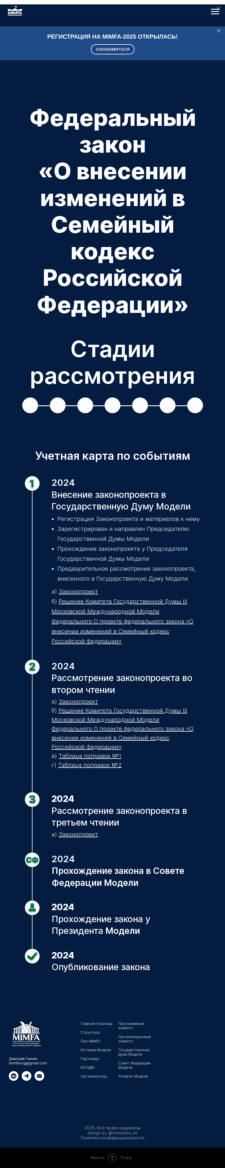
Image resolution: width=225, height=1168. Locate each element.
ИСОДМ (87, 1067)
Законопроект (78, 591)
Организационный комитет (134, 1039)
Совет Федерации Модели (134, 1065)
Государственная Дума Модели (133, 1052)
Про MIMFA (90, 1041)
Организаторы (94, 1076)
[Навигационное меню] (215, 12)
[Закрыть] (218, 31)
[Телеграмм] (26, 1079)
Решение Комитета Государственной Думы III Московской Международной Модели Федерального (119, 611)
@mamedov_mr (123, 1132)
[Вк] (13, 1079)
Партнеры (90, 1058)
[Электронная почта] (39, 1079)
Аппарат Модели (133, 1076)
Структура (90, 1032)
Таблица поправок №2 (90, 765)
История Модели (96, 1050)
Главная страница (96, 1023)
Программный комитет (131, 1025)
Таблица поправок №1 (90, 755)
